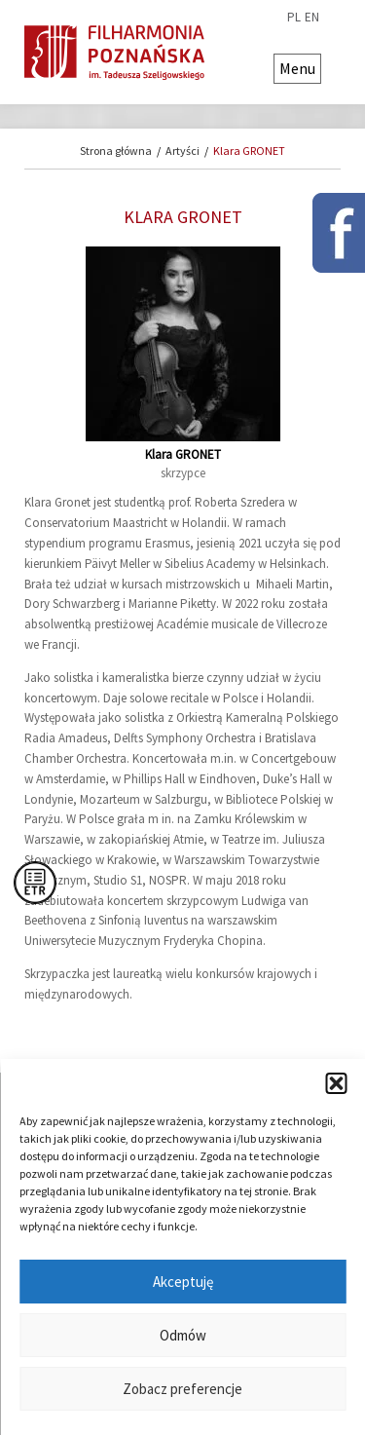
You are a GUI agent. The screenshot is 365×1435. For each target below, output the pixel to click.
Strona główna (116, 150)
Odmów (183, 1335)
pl (294, 17)
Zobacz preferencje (182, 1388)
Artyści (182, 150)
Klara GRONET (249, 150)
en (312, 17)
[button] (336, 1083)
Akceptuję (183, 1281)
